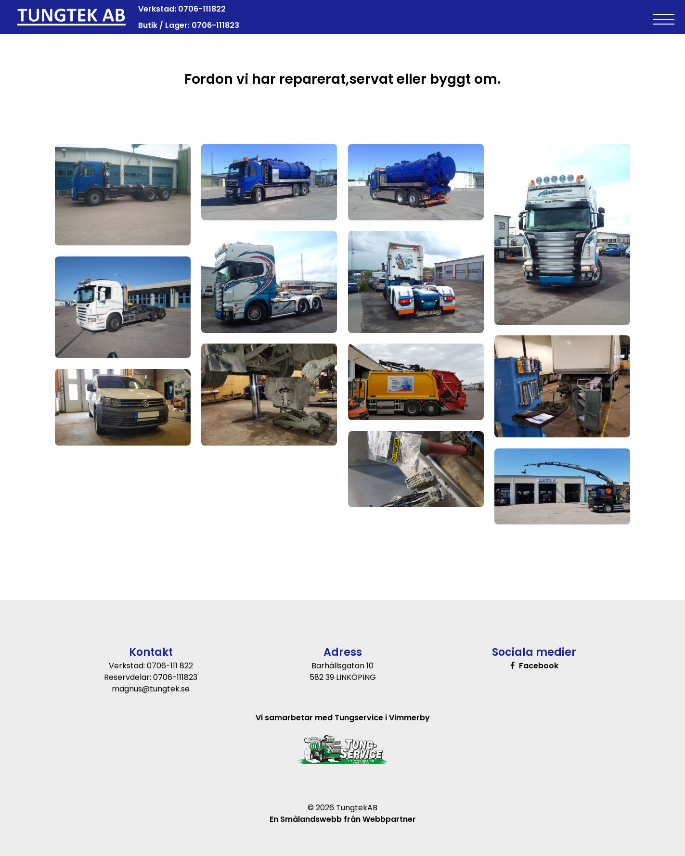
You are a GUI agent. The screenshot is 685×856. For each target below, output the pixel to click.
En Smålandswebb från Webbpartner (343, 819)
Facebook (538, 665)
